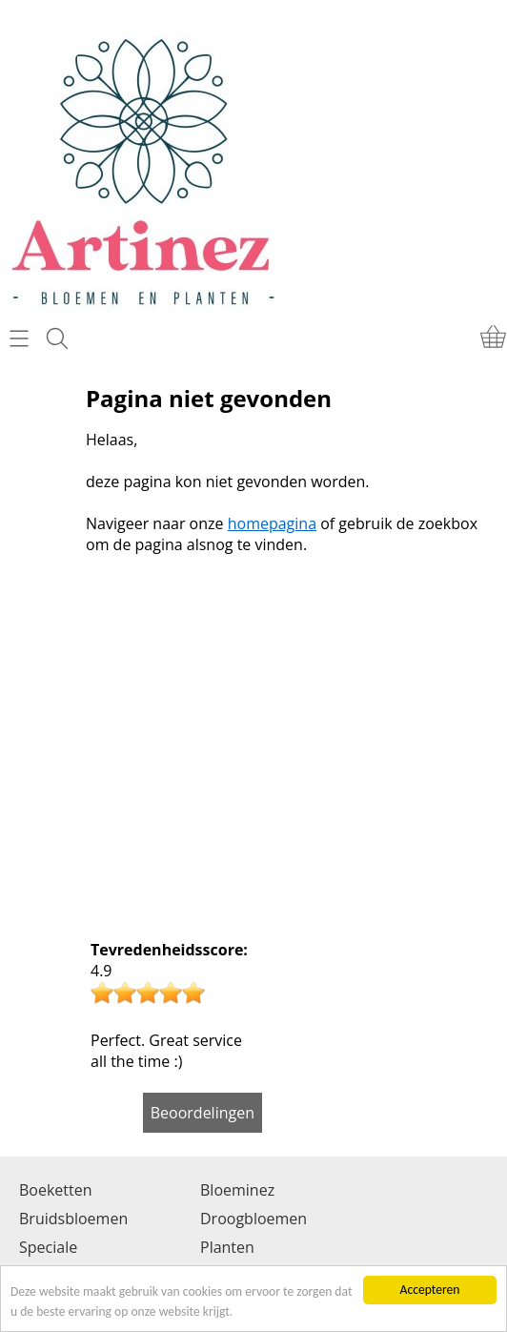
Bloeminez (237, 1189)
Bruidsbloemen (73, 1218)
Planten (227, 1247)
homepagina (272, 523)
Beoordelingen (202, 1112)
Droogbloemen (253, 1218)
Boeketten (55, 1189)
